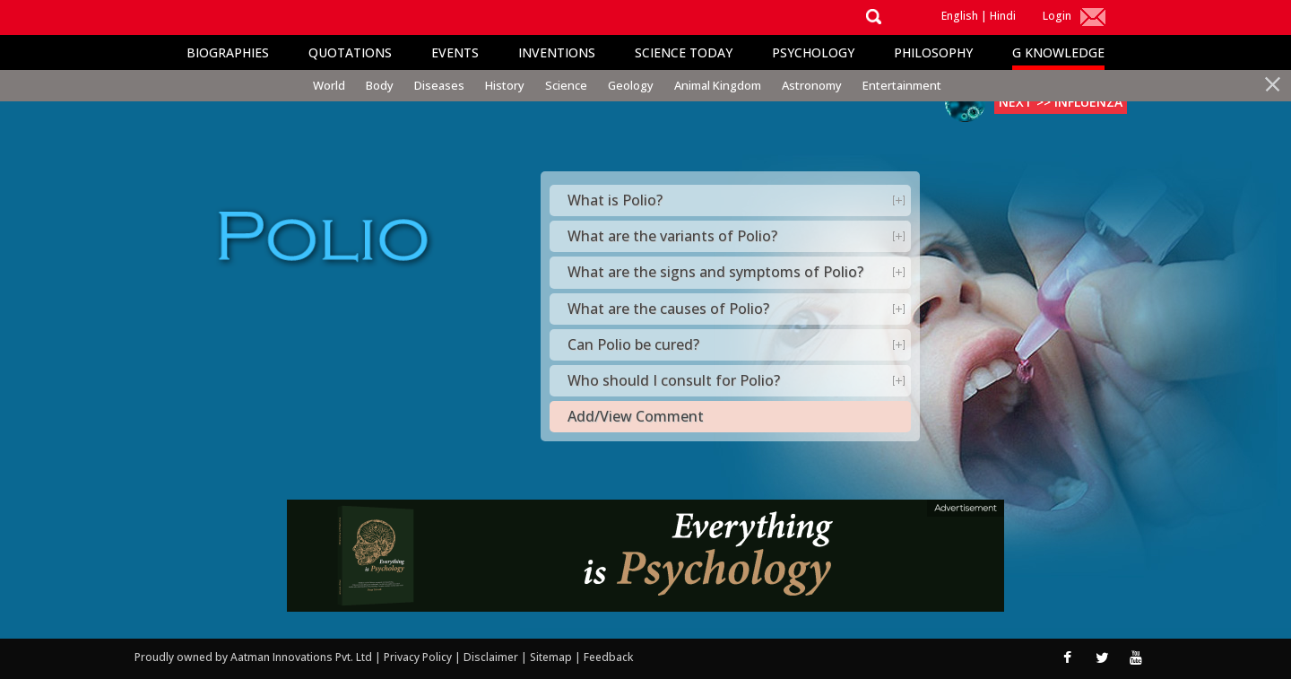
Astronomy (812, 85)
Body (380, 85)
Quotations (350, 52)
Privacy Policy (419, 657)
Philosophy (933, 52)
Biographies (227, 52)
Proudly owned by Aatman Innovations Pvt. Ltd (253, 657)
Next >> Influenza (1060, 101)
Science (566, 85)
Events (455, 52)
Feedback (608, 657)
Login (1057, 15)
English (959, 15)
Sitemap (552, 657)
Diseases (439, 85)
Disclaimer (491, 657)
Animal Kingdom (717, 85)
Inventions (556, 52)
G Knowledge (1058, 52)
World (329, 85)
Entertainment (901, 85)
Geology (631, 85)
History (504, 85)
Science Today (683, 52)
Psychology (813, 52)
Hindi (1003, 15)
